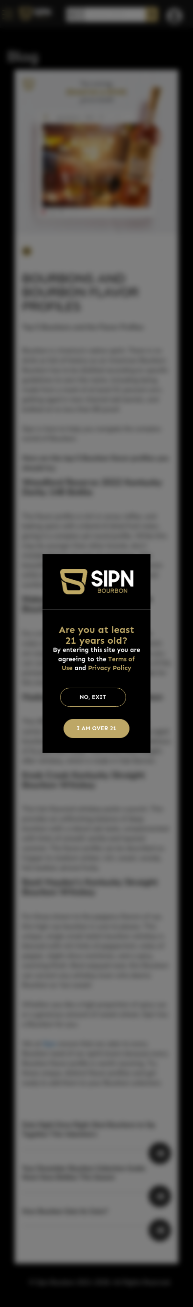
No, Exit (93, 697)
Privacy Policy (109, 668)
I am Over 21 (97, 728)
